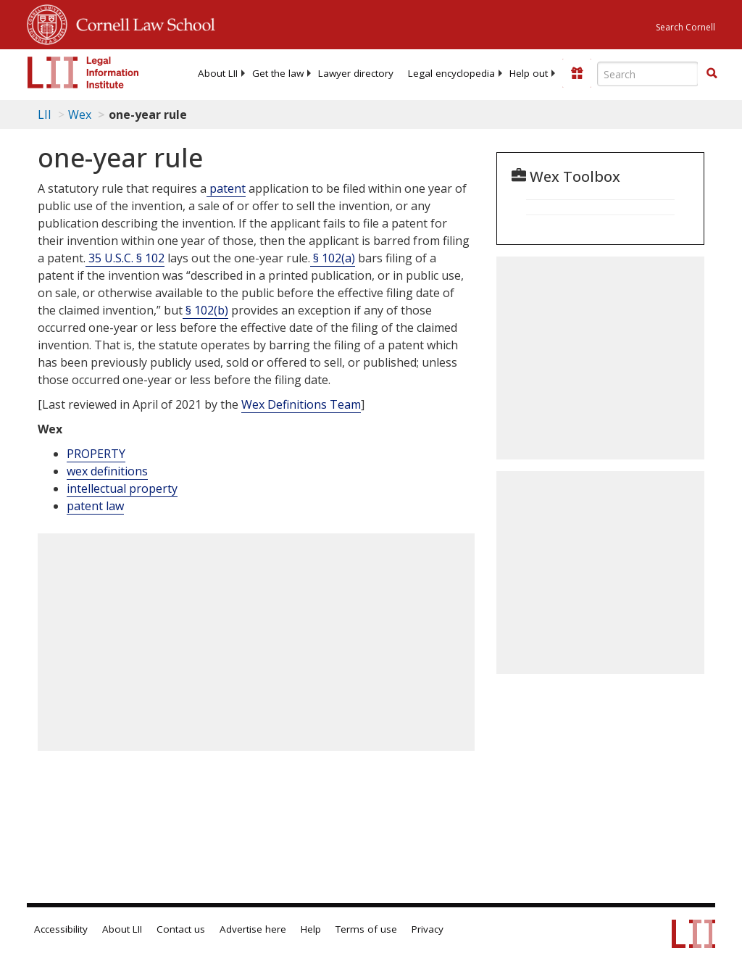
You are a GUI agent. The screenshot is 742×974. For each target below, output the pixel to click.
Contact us (181, 929)
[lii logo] (83, 72)
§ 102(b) (205, 310)
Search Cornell (685, 27)
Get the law (278, 73)
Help (311, 929)
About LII (218, 73)
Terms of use (366, 929)
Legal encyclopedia (451, 73)
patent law (95, 506)
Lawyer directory (355, 73)
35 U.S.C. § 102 (125, 258)
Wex (79, 114)
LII (44, 114)
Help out (528, 73)
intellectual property (122, 488)
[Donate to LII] (576, 73)
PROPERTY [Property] (96, 454)
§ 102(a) (332, 258)
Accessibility (61, 929)
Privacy (427, 929)
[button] (711, 73)
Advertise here (253, 929)
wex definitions (107, 471)
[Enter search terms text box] (648, 74)
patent (226, 188)
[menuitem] (218, 73)
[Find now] (711, 74)
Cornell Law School (141, 22)
